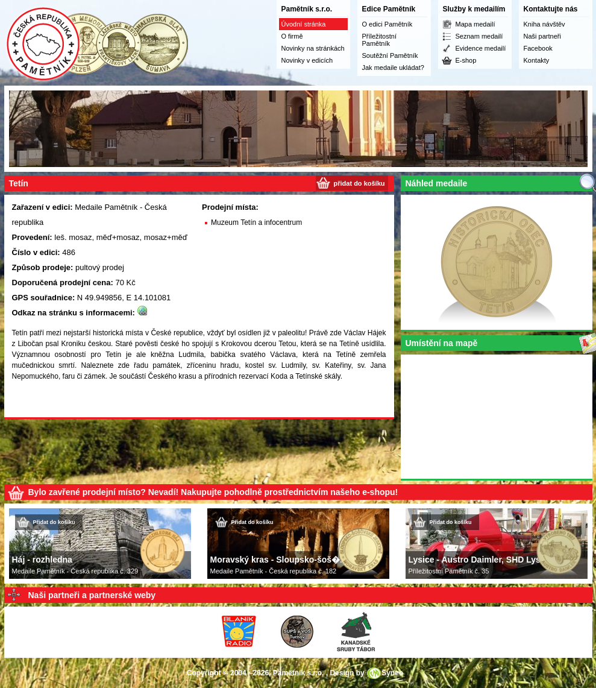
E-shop (466, 60)
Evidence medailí (481, 48)
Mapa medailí (475, 24)
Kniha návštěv (544, 24)
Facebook (538, 48)
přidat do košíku (359, 183)
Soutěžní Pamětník (390, 55)
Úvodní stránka (303, 24)
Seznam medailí (479, 36)
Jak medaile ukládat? (393, 67)
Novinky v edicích (307, 60)
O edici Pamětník (387, 24)
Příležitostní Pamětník (379, 40)
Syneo (392, 673)
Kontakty (537, 60)
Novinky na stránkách (313, 48)
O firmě (292, 36)
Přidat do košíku (54, 522)
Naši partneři (542, 36)
